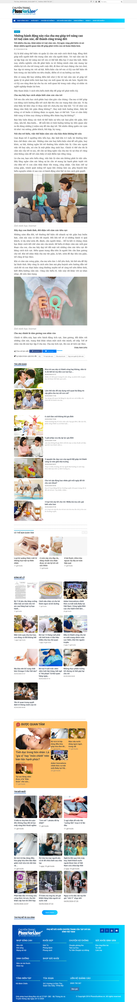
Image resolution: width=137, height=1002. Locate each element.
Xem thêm (49, 912)
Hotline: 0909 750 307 (45, 2)
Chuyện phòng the (76, 945)
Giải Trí (46, 945)
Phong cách (47, 950)
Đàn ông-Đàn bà (101, 945)
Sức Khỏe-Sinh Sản (64, 20)
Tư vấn (98, 947)
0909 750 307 (75, 983)
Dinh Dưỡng (79, 20)
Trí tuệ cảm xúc (48, 356)
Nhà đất (19, 945)
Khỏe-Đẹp (35, 20)
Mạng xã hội (21, 950)
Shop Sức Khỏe (99, 20)
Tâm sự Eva (73, 947)
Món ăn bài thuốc (23, 963)
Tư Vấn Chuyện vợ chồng (79, 950)
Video (88, 20)
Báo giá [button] (75, 988)
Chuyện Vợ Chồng (48, 20)
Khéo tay (19, 965)
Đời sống (19, 947)
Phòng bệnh (47, 947)
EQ (40, 356)
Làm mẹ (17, 31)
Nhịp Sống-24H (23, 20)
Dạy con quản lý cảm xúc (76, 356)
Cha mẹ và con (60, 356)
